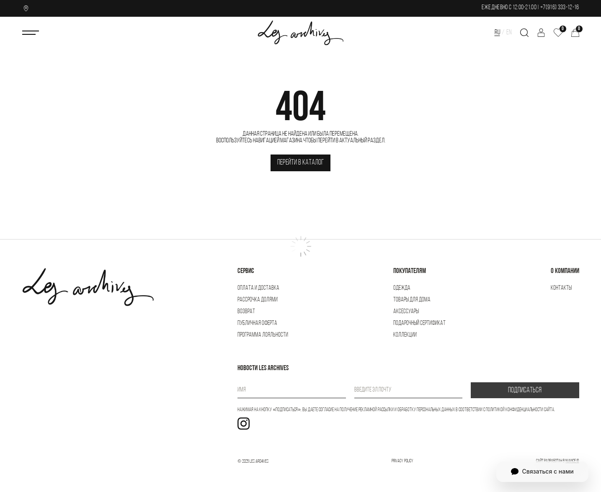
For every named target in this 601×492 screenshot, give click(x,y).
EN (509, 32)
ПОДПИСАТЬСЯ (525, 390)
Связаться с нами (542, 471)
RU (497, 32)
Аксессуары (406, 312)
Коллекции (405, 335)
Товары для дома (412, 300)
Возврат (246, 312)
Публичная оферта (257, 323)
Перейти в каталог (300, 163)
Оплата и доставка (258, 288)
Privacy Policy (402, 461)
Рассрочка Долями (257, 300)
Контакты (561, 288)
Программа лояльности (262, 335)
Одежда (401, 288)
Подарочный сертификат (419, 323)
